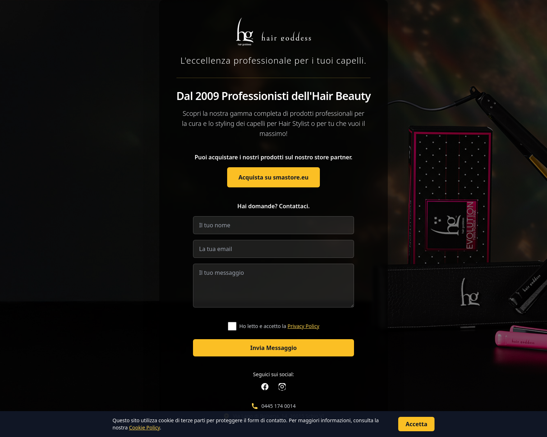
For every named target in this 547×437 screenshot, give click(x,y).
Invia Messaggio (273, 348)
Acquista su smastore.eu (274, 177)
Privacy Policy (303, 326)
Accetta (416, 424)
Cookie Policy (144, 427)
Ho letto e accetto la (279, 326)
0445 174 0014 (278, 405)
